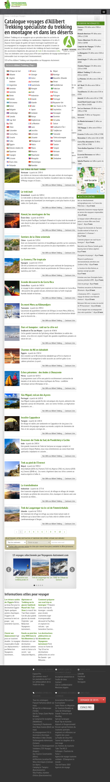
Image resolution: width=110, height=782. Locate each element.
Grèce (33, 78)
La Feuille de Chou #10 (63, 737)
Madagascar (35, 141)
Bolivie (12, 99)
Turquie (56, 148)
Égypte (12, 144)
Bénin (11, 95)
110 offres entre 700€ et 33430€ (90, 103)
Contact (58, 682)
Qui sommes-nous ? (40, 676)
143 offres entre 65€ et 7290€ (90, 98)
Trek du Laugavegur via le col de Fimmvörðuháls (44, 508)
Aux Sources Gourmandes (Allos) (42, 755)
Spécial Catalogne (62, 718)
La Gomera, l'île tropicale (33, 259)
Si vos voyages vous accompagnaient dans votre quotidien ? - (90, 310)
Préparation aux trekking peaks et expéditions (21, 579)
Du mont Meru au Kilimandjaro (36, 304)
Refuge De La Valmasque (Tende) (42, 709)
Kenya (33, 116)
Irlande (33, 99)
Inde (32, 92)
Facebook (81, 676)
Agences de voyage (62, 767)
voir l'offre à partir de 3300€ (89, 155)
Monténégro (36, 161)
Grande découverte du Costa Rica (37, 282)
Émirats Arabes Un (16, 148)
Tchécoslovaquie (59, 137)
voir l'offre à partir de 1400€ (90, 162)
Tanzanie (56, 134)
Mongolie (34, 158)
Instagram (81, 681)
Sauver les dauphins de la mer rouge (64, 741)
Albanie (12, 74)
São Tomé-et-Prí (59, 106)
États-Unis (13, 161)
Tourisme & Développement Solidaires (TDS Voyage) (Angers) (43, 748)
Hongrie (34, 88)
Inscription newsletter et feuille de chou (64, 678)
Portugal (56, 99)
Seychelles (57, 109)
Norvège (56, 74)
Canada (12, 116)
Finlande (12, 165)
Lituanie (34, 137)
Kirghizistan (35, 120)
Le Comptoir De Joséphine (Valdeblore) (42, 720)
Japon (33, 109)
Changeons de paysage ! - (90, 255)
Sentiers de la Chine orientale (35, 237)
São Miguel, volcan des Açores (36, 395)
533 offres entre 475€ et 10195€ (89, 73)
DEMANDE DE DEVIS (89, 700)
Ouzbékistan (58, 85)
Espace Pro (37, 673)
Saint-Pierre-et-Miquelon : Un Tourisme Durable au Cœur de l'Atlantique (65, 708)
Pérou (55, 92)
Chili (11, 123)
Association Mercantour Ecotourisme (64, 701)
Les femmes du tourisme (64, 745)
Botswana (13, 102)
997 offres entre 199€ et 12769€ (89, 35)
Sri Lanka (56, 120)
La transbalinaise (29, 485)
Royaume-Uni (58, 102)
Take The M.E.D (61, 748)
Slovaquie (57, 113)
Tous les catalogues (40, 700)
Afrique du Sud (14, 71)
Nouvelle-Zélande (60, 78)
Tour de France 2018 (62, 764)
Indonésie (35, 95)
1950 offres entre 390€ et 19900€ (89, 28)
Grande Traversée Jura (63, 713)
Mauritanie (35, 154)
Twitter (80, 679)
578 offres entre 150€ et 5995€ (91, 54)
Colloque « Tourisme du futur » (64, 752)
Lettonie (34, 134)
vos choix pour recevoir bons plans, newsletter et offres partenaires (40, 546)
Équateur (12, 151)
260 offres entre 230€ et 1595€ (90, 80)
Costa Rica (13, 134)
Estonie (12, 158)
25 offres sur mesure (90, 122)
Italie (33, 106)
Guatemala (35, 85)
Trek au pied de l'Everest (33, 462)
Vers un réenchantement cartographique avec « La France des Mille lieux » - (90, 203)
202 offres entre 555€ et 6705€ (90, 93)
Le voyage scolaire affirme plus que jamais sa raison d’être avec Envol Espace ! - (89, 221)
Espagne (12, 154)
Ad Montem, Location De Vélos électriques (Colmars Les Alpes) (43, 762)
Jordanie (34, 113)
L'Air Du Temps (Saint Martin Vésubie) (43, 714)
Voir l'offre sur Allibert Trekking (52, 185)
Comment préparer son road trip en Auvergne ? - (89, 241)
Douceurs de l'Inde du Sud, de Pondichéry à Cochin (45, 440)
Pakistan (56, 88)
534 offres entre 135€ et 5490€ (89, 67)
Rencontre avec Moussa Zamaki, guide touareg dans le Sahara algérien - (90, 249)
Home (7, 16)
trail (39, 50)
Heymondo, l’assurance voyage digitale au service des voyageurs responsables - (90, 212)
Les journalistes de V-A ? (42, 679)
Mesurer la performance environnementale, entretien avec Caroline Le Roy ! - (88, 262)
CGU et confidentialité (63, 684)
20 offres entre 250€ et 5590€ (90, 134)
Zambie (56, 154)
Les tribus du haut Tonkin (33, 169)
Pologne (56, 95)
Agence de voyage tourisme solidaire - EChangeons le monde (65, 759)
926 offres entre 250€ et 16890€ (89, 41)
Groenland (35, 81)
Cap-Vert (12, 120)
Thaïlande (57, 141)
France (33, 71)
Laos (33, 127)
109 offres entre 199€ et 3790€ (89, 109)
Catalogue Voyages (18, 16)
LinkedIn (81, 673)
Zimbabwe (57, 158)
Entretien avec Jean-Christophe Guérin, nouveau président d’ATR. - (90, 278)
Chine (11, 127)
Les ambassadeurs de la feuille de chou (42, 683)
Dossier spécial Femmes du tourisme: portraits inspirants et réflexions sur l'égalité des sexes (65, 731)
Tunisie (56, 144)
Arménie (12, 88)
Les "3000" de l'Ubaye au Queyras (59, 578)
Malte (33, 144)
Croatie (12, 137)
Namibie (34, 165)
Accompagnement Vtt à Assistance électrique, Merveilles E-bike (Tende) (42, 735)
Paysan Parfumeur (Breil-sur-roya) (44, 704)
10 (60, 531)
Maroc (33, 148)
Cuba (11, 141)
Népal (55, 71)
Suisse (55, 123)
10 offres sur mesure (90, 149)
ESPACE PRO (86, 707)
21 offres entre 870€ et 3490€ (90, 129)
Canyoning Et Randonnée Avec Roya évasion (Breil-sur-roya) (44, 727)
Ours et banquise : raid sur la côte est (39, 327)
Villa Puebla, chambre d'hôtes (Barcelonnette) (42, 774)
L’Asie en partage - (88, 284)
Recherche (20, 65)
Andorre (12, 81)
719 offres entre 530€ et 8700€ (89, 47)
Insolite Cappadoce (30, 417)
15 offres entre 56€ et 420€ (91, 138)
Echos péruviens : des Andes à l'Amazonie (41, 372)
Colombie (13, 130)
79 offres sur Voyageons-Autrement (89, 116)
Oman (55, 81)
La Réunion (35, 123)
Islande (34, 102)
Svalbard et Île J (59, 127)
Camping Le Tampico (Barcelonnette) (40, 768)
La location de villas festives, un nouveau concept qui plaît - (88, 271)
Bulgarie (12, 109)
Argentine (13, 85)
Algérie (12, 78)
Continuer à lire (70, 185)
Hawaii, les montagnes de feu (35, 214)
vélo (58, 50)
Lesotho (34, 130)
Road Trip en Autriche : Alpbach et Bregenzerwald (65, 723)
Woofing (58, 716)
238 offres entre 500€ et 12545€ (89, 86)
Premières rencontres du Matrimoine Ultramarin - (90, 288)
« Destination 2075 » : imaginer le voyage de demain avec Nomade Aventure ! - (89, 297)
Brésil (11, 106)
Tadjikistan (57, 130)
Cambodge (13, 113)
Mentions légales (61, 687)
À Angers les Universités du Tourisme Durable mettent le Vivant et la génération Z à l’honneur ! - (90, 232)
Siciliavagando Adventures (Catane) (43, 741)
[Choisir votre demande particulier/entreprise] (103, 700)
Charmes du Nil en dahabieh (34, 349)
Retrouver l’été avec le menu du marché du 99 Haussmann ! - (90, 304)
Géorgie (34, 74)
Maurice (34, 151)
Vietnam (56, 151)
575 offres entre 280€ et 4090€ (90, 60)
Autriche (12, 92)
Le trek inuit (27, 191)
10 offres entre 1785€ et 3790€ (89, 143)
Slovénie (56, 116)
